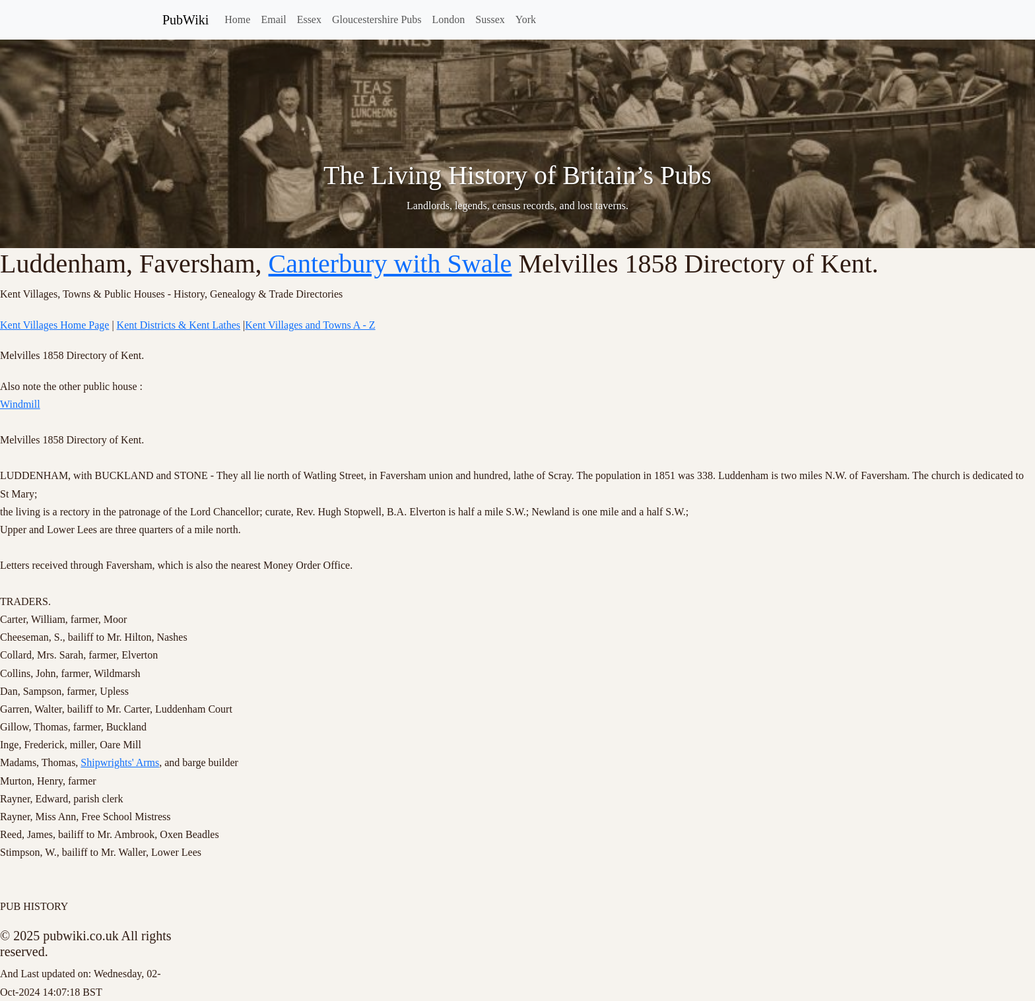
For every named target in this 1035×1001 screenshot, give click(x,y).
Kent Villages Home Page (54, 325)
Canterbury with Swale (390, 263)
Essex (309, 19)
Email (273, 19)
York (526, 19)
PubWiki (185, 20)
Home (237, 19)
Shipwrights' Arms (120, 762)
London (448, 19)
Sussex (489, 19)
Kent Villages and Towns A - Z (310, 325)
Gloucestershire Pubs (377, 19)
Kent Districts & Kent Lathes (179, 325)
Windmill (20, 404)
